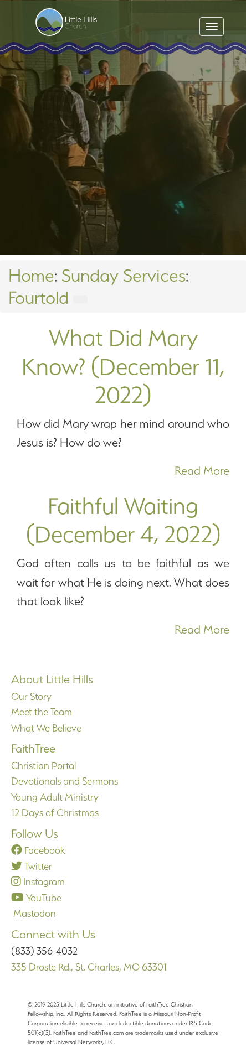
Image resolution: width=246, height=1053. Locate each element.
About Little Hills (52, 679)
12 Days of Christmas (55, 812)
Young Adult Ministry (55, 797)
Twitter (31, 866)
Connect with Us (53, 934)
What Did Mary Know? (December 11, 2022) (123, 366)
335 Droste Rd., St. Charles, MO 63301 (89, 967)
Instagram (38, 882)
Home (31, 275)
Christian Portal (43, 765)
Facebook (38, 850)
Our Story (31, 696)
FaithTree (33, 748)
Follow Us (34, 834)
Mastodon (33, 913)
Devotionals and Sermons (64, 781)
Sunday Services (124, 275)
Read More (202, 471)
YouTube (36, 898)
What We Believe (46, 728)
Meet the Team (41, 712)
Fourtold (38, 297)
